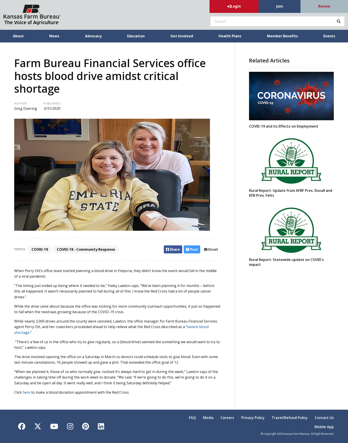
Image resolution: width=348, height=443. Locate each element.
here (26, 392)
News (54, 36)
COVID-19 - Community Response (86, 249)
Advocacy (93, 36)
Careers (227, 417)
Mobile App (324, 426)
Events (329, 36)
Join (279, 6)
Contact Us (324, 417)
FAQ (192, 417)
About (18, 36)
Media (208, 417)
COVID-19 (40, 249)
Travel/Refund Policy (290, 417)
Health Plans (230, 36)
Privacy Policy (253, 417)
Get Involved (181, 36)
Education (136, 36)
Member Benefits (282, 36)
